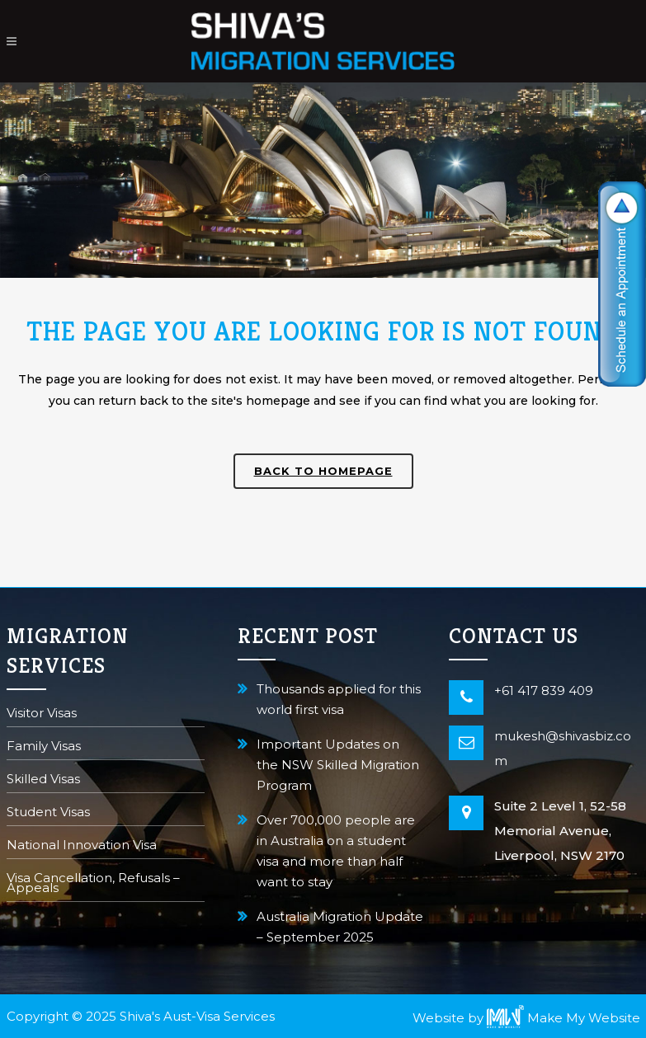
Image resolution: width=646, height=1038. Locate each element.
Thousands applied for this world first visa (339, 699)
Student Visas (48, 813)
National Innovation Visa (82, 846)
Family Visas (44, 747)
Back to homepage (323, 470)
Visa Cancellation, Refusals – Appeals (93, 884)
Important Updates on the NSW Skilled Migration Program (338, 764)
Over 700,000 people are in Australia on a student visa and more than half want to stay (336, 851)
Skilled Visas (43, 780)
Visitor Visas (42, 714)
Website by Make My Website (526, 1018)
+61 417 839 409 (543, 690)
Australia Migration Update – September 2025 (340, 927)
